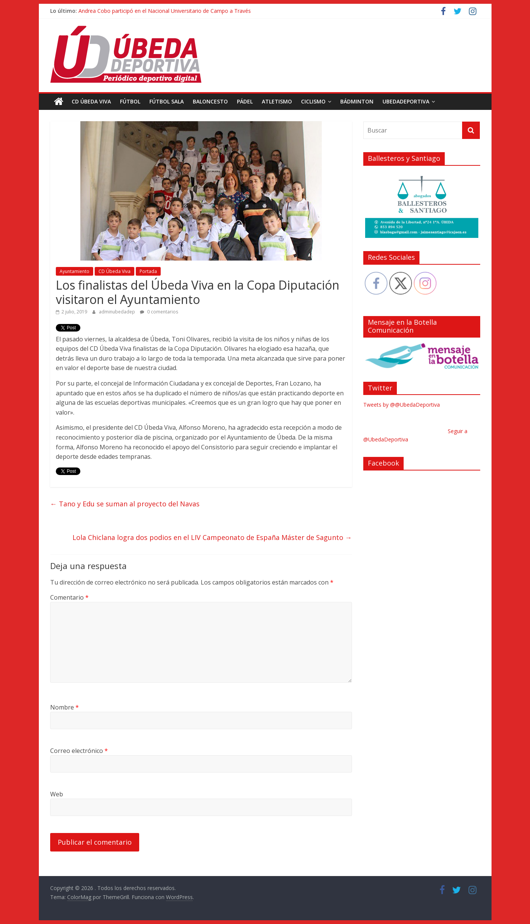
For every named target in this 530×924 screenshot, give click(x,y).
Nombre (64, 707)
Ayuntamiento (74, 271)
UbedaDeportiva (406, 101)
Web (56, 794)
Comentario (69, 597)
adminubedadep (117, 312)
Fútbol (130, 101)
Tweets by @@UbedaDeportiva (401, 404)
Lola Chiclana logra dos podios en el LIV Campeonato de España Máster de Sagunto (212, 537)
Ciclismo (313, 101)
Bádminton (356, 101)
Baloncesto (210, 101)
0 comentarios (159, 312)
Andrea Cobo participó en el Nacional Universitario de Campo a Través (164, 10)
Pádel (245, 101)
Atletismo (277, 101)
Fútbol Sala (166, 101)
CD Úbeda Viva (91, 101)
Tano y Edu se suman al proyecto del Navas (125, 503)
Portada (148, 271)
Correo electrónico (79, 751)
